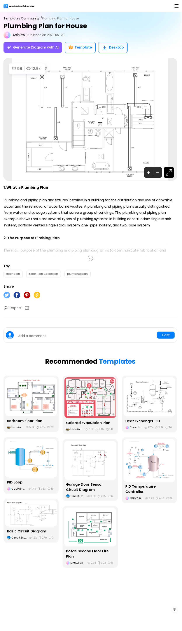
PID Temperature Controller (140, 489)
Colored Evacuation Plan (88, 422)
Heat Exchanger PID (142, 421)
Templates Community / (23, 18)
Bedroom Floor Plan (24, 420)
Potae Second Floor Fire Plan (87, 554)
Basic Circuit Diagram (26, 531)
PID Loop (15, 482)
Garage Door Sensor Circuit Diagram (84, 487)
